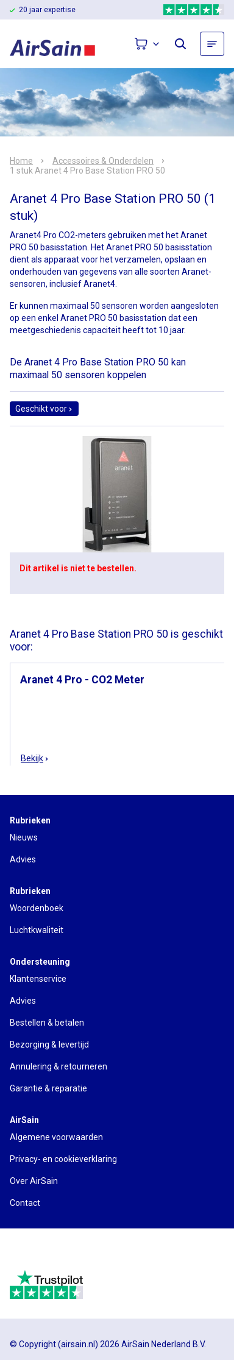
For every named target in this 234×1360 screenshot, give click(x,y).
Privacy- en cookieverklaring (63, 1159)
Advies (23, 859)
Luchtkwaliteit (36, 930)
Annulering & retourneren (58, 1066)
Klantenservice (38, 979)
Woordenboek (36, 908)
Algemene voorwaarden (56, 1137)
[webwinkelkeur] (43, 1254)
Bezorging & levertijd (49, 1044)
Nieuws (24, 837)
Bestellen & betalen (47, 1022)
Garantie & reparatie (48, 1088)
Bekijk (35, 758)
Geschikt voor (44, 409)
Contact (25, 1203)
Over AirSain (34, 1181)
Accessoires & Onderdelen (103, 161)
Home (21, 161)
